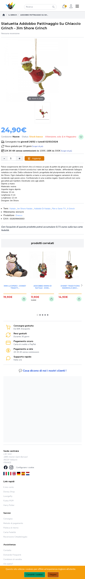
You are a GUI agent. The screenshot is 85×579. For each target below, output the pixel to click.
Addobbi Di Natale (42, 208)
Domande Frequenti (12, 554)
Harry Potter (8, 505)
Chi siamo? (8, 564)
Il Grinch (12, 15)
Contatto (7, 550)
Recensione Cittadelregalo (15, 536)
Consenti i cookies (34, 574)
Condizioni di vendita (12, 559)
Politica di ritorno (11, 527)
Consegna (7, 518)
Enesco (19, 215)
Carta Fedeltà (9, 532)
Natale (13, 208)
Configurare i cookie (25, 467)
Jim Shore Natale (24, 208)
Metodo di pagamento (13, 523)
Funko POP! (8, 500)
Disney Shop (9, 491)
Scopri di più (37, 146)
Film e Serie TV (59, 208)
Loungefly (7, 496)
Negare (53, 574)
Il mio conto (8, 487)
